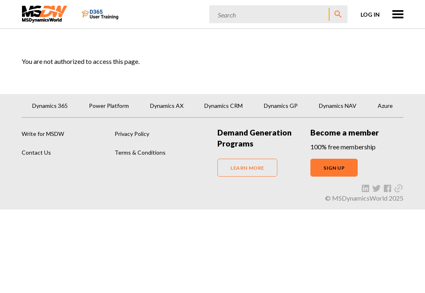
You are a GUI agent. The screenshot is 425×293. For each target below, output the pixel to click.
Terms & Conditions (140, 152)
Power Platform (109, 105)
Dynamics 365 (50, 105)
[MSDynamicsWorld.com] (45, 13)
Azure (385, 105)
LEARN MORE (247, 168)
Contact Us (36, 152)
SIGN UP (334, 168)
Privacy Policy (132, 133)
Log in (370, 14)
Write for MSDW (43, 133)
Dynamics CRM (223, 105)
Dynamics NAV (337, 105)
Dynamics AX (167, 105)
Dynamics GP (281, 105)
